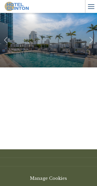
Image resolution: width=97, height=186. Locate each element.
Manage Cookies (48, 178)
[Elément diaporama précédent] (6, 40)
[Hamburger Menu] (91, 6)
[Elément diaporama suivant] (91, 40)
